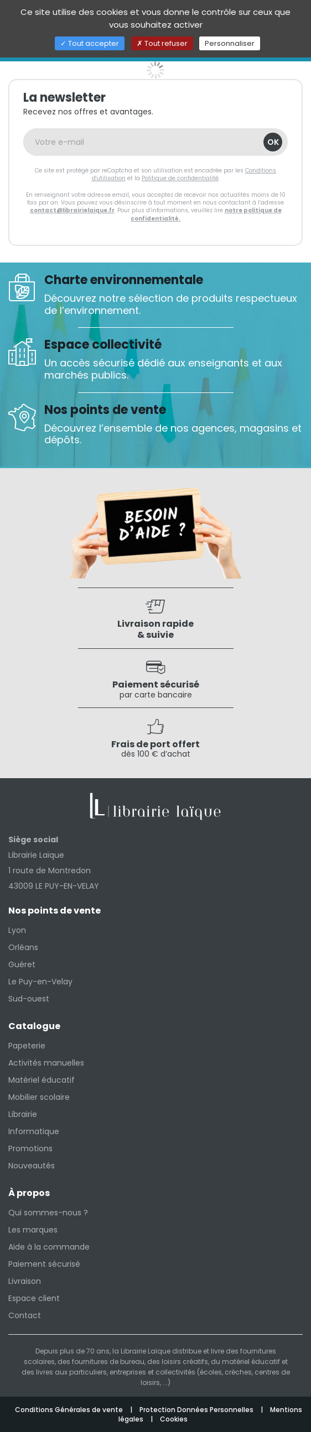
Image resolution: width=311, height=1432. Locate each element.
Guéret (21, 964)
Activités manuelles (46, 1062)
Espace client (34, 1298)
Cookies (174, 1419)
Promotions (30, 1148)
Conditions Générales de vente (70, 1409)
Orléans (23, 947)
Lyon (17, 930)
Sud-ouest (28, 998)
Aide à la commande (49, 1246)
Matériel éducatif (41, 1079)
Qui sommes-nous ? (48, 1212)
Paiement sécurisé (44, 1264)
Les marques (33, 1229)
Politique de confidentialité (180, 178)
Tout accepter (89, 43)
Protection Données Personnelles (197, 1409)
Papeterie (26, 1045)
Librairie (22, 1114)
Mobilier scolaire (39, 1097)
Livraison (24, 1281)
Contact (24, 1315)
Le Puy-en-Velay (40, 981)
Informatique (33, 1131)
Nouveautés (31, 1165)
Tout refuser (162, 43)
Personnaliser (230, 43)
